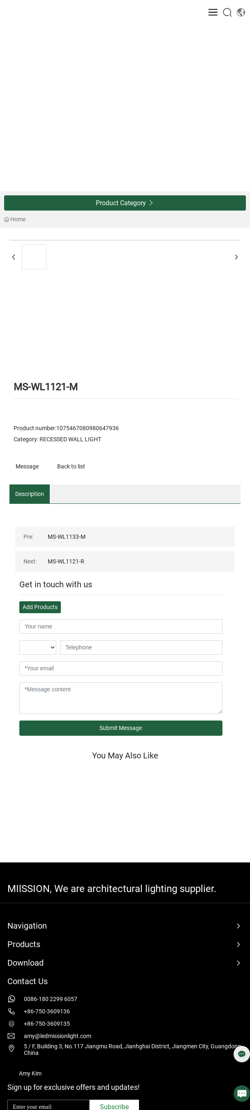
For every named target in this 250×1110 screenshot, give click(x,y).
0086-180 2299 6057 (50, 999)
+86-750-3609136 (47, 1011)
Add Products (40, 607)
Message (27, 466)
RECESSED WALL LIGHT (70, 439)
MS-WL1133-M (67, 536)
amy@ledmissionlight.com (57, 1036)
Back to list (71, 466)
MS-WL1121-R (66, 561)
